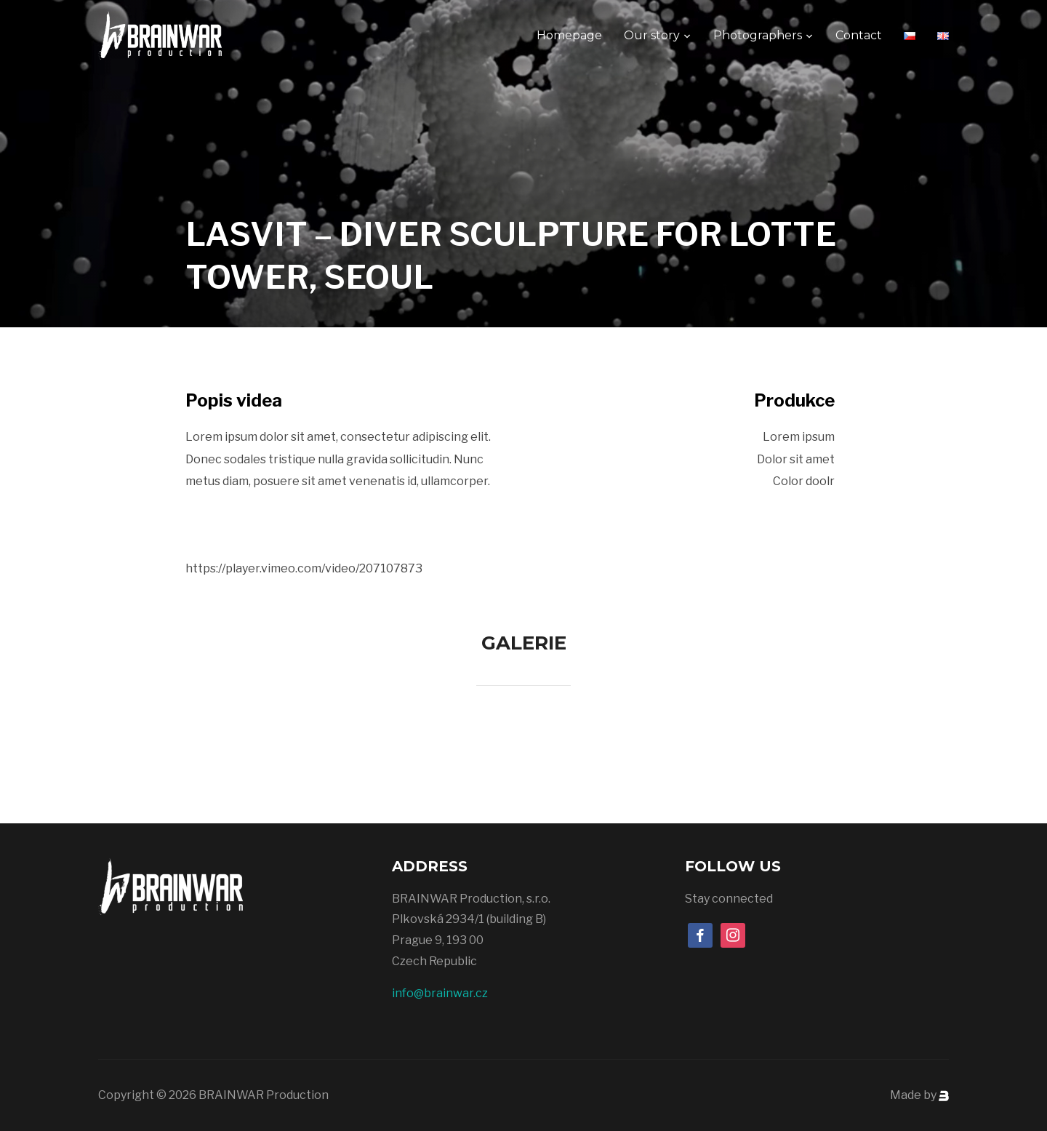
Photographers (757, 35)
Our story (652, 35)
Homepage (569, 35)
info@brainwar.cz (440, 993)
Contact (858, 35)
